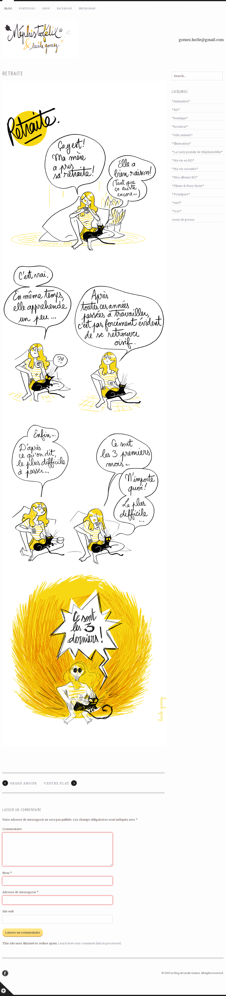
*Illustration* (181, 143)
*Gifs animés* (182, 135)
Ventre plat (56, 783)
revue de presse (183, 219)
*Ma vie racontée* (185, 169)
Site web (8, 911)
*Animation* (181, 101)
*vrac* (177, 211)
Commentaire (12, 829)
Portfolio (27, 8)
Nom (7, 873)
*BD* (176, 110)
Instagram (87, 8)
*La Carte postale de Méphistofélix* (197, 152)
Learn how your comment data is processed (89, 943)
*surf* (177, 202)
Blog (8, 8)
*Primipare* (181, 194)
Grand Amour (23, 783)
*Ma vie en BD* (183, 160)
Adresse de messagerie (20, 892)
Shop (46, 8)
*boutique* (180, 118)
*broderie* (180, 126)
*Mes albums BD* (185, 177)
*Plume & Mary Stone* (188, 186)
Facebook (64, 8)
